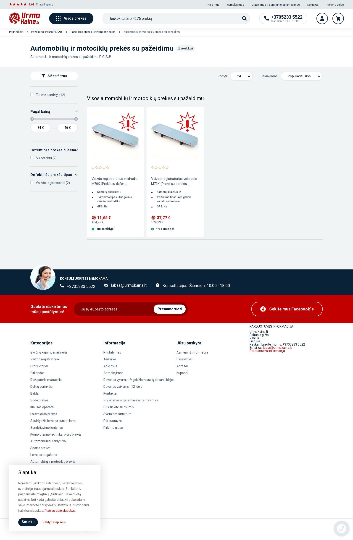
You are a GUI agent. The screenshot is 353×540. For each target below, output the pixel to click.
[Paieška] (244, 18)
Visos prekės (71, 18)
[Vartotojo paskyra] (322, 18)
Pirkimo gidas (335, 4)
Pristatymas (112, 352)
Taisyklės (109, 359)
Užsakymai (184, 359)
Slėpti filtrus (54, 76)
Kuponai (182, 373)
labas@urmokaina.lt (129, 285)
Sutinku (28, 522)
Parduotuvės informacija (267, 351)
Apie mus (213, 4)
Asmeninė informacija (192, 352)
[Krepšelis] (338, 18)
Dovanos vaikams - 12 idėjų (122, 386)
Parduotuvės (112, 421)
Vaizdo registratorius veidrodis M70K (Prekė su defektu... (114, 181)
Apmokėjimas (235, 4)
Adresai (182, 366)
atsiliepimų (46, 4)
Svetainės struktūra (117, 414)
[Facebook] (287, 309)
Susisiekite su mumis (118, 407)
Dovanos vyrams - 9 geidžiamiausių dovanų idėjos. (139, 380)
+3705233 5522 (81, 286)
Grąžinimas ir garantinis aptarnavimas (276, 4)
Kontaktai (313, 4)
